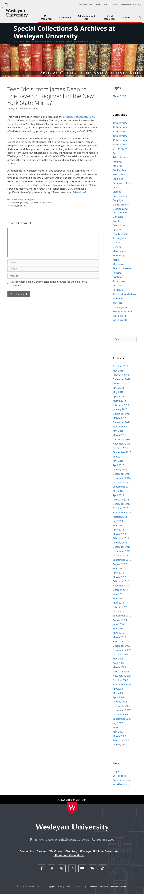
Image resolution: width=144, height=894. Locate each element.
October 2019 (120, 366)
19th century (16, 199)
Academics (65, 17)
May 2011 (118, 598)
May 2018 (118, 392)
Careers (42, 851)
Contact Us (27, 851)
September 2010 (122, 615)
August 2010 (120, 620)
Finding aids (29, 199)
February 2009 (121, 671)
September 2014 (122, 486)
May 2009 (118, 658)
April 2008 (118, 697)
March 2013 (119, 534)
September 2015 (122, 452)
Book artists (119, 170)
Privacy (61, 887)
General (117, 246)
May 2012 (118, 568)
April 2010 (118, 632)
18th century (120, 135)
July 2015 (118, 456)
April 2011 (118, 602)
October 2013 (120, 508)
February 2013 (121, 538)
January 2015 (120, 469)
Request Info (86, 5)
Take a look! (79, 192)
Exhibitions (119, 225)
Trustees (117, 302)
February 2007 (121, 740)
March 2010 (119, 637)
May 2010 (118, 628)
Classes (117, 191)
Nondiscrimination (118, 887)
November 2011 (122, 585)
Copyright (118, 200)
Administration (121, 157)
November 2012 (122, 551)
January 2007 (120, 744)
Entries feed (119, 775)
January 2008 (120, 701)
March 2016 (119, 435)
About (126, 17)
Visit (98, 5)
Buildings (118, 178)
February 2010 (121, 641)
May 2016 (118, 430)
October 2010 (120, 611)
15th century (120, 122)
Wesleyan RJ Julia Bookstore (99, 851)
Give (114, 5)
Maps (116, 259)
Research (118, 285)
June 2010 (118, 624)
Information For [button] (131, 5)
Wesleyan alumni (122, 311)
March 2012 (119, 577)
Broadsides (119, 174)
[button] (138, 17)
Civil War (117, 187)
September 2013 (122, 512)
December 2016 (121, 422)
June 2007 (118, 727)
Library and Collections (69, 855)
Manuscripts (120, 255)
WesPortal (55, 851)
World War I (119, 315)
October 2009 (120, 654)
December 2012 (121, 546)
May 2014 (118, 491)
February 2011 (121, 607)
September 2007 (122, 718)
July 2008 (118, 688)
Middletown (119, 264)
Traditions (118, 298)
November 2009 (122, 650)
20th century (120, 144)
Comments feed (122, 780)
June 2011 (118, 594)
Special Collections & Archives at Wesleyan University (64, 32)
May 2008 (118, 693)
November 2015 (122, 443)
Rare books (119, 281)
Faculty (117, 229)
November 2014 (122, 478)
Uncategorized (121, 307)
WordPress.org (121, 784)
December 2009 (121, 645)
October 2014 (120, 482)
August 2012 (120, 564)
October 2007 (120, 714)
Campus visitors (122, 183)
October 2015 (120, 448)
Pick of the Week (122, 268)
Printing (117, 277)
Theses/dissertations (124, 294)
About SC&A (119, 96)
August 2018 (120, 383)
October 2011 (120, 589)
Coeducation (120, 196)
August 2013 (120, 516)
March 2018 (119, 400)
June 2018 (118, 387)
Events (116, 221)
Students (118, 289)
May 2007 (118, 731)
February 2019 (121, 374)
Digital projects (121, 204)
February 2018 (121, 405)
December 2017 (121, 413)
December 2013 (121, 503)
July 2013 (118, 521)
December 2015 (121, 439)
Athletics (117, 165)
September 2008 (122, 684)
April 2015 (118, 465)
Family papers (120, 234)
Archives (117, 161)
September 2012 (122, 559)
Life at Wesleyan (109, 17)
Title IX (70, 887)
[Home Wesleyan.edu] (72, 808)
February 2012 (121, 581)
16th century (120, 127)
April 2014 (118, 495)
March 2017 (119, 417)
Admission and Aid (86, 17)
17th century (120, 131)
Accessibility (80, 887)
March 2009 (119, 667)
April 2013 (118, 529)
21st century (120, 148)
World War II (120, 319)
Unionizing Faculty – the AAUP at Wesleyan (30, 202)
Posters (117, 272)
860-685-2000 (105, 839)
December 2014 (121, 473)
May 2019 (118, 370)
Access (116, 153)
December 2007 (121, 706)
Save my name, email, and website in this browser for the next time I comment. (48, 283)
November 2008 (122, 675)
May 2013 (118, 525)
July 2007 (118, 723)
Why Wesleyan (46, 17)
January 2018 (120, 409)
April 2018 (118, 396)
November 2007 (122, 710)
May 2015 (118, 460)
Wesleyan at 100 (18, 205)
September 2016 (122, 426)
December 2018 (121, 379)
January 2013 (120, 542)
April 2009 (118, 663)
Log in (116, 771)
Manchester (119, 251)
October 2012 (120, 555)
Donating (118, 216)
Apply (107, 5)
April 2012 (118, 572)
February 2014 (121, 499)
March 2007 (119, 736)
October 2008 (120, 680)
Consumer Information (98, 887)
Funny (116, 242)
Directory (71, 851)
